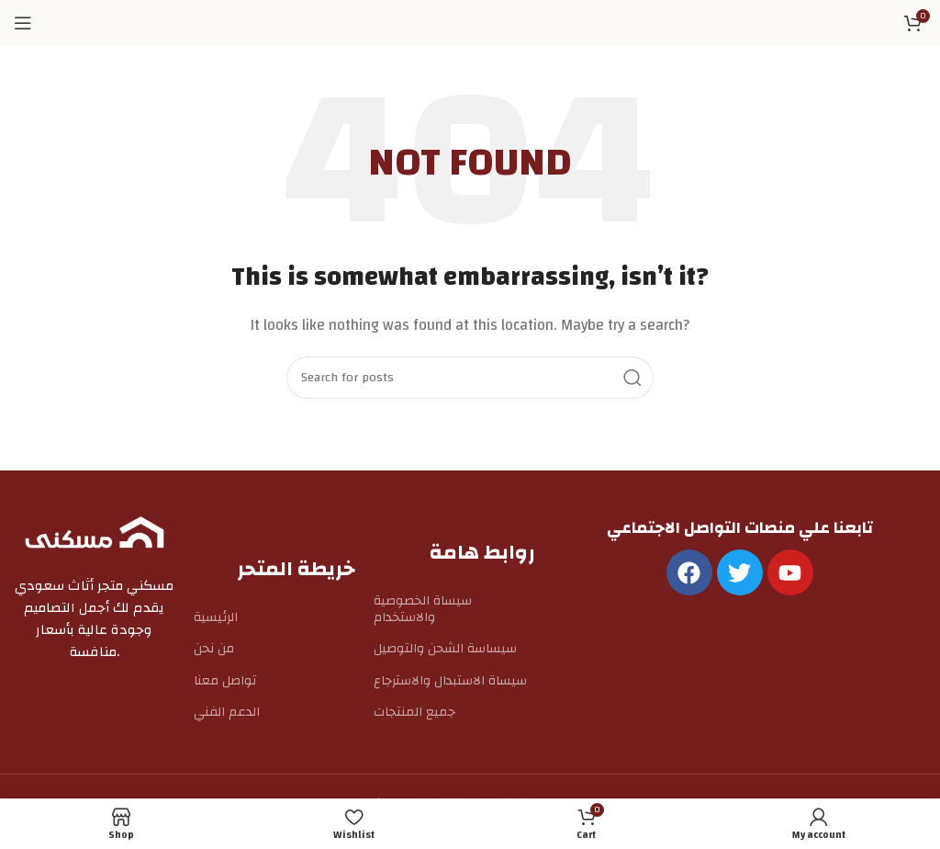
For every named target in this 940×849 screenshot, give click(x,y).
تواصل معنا (225, 681)
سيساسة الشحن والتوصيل (445, 649)
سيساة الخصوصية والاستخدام (423, 609)
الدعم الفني (227, 712)
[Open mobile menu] (23, 23)
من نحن (214, 649)
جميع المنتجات (414, 712)
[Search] (470, 378)
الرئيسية (216, 617)
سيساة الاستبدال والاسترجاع (450, 681)
